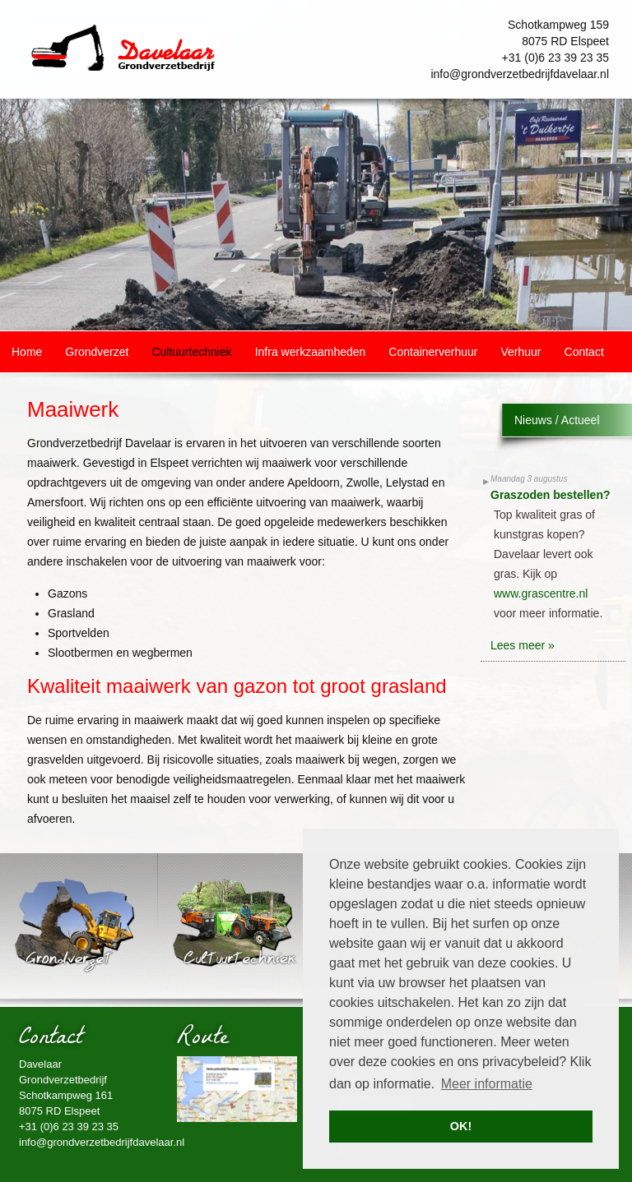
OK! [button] (461, 1126)
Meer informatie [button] (486, 1084)
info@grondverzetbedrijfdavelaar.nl (519, 74)
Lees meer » (522, 645)
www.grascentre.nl (541, 593)
